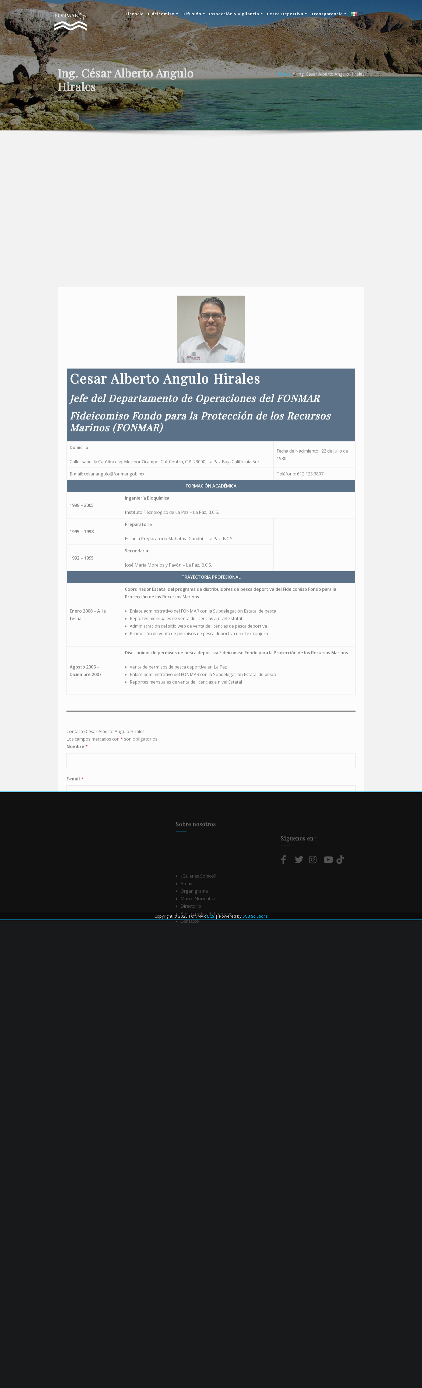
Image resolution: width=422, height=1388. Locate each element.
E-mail (74, 1060)
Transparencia (334, 13)
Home (284, 86)
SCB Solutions (255, 916)
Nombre (77, 1028)
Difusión (199, 13)
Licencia (140, 13)
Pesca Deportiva (292, 13)
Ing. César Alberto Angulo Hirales (330, 86)
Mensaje (77, 1092)
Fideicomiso (168, 13)
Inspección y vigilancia (241, 13)
